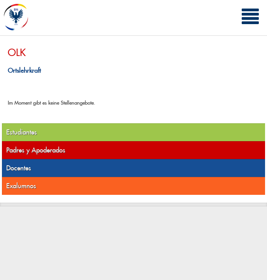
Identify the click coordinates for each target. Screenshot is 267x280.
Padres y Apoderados (35, 150)
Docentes (18, 168)
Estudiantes (21, 132)
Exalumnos (21, 186)
